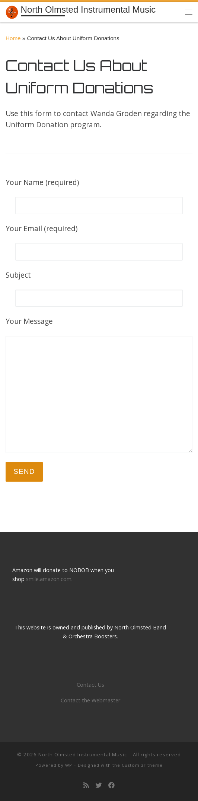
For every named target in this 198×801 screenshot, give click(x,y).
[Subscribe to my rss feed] (86, 786)
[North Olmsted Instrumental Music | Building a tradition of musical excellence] (12, 11)
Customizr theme (142, 765)
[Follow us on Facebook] (111, 786)
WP (68, 765)
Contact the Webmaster (90, 700)
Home (13, 38)
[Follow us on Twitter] (99, 786)
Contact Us (90, 684)
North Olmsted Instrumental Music (82, 754)
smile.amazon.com (48, 579)
